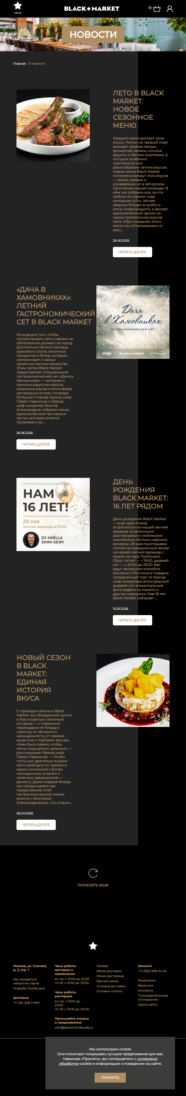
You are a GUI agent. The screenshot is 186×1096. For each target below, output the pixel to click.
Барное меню (107, 981)
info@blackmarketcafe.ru (72, 1028)
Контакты (145, 990)
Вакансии (145, 985)
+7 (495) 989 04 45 (152, 971)
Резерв (102, 966)
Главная (19, 64)
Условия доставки (111, 986)
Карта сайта (147, 1005)
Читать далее (132, 252)
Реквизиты (147, 980)
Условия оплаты (109, 991)
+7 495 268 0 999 (26, 1003)
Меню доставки (109, 971)
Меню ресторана (110, 976)
